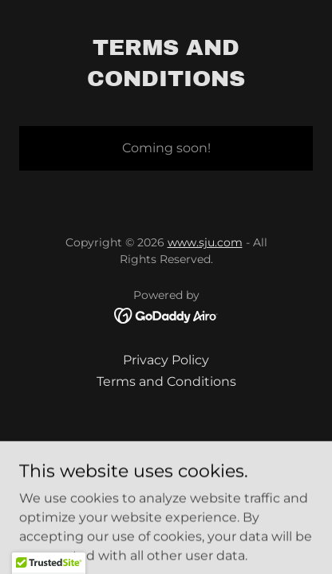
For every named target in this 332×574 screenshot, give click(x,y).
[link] (166, 314)
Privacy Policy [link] (166, 360)
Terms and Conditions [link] (166, 381)
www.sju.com (205, 242)
